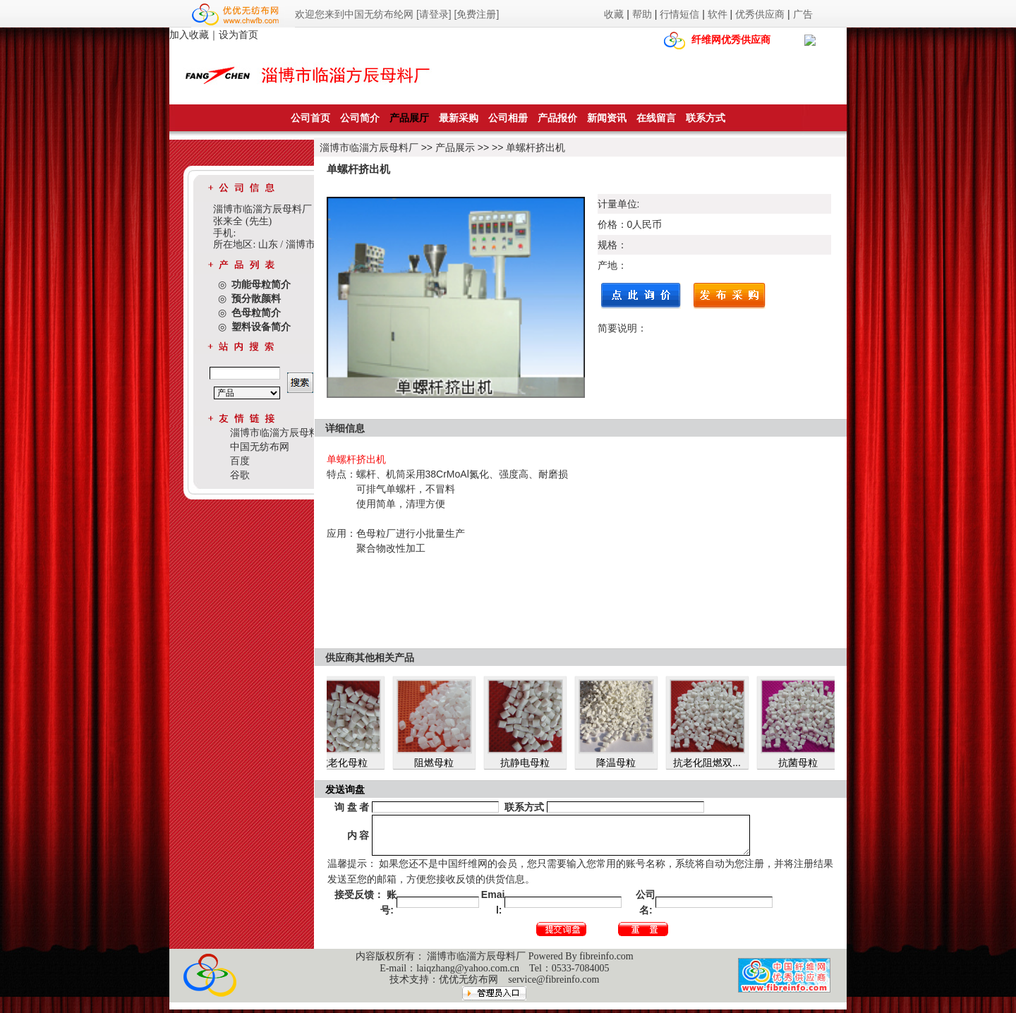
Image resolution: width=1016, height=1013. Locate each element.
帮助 (642, 14)
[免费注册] (477, 14)
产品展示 (455, 147)
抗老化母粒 (348, 762)
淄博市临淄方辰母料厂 (369, 147)
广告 (803, 14)
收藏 (614, 14)
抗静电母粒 (530, 762)
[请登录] (434, 14)
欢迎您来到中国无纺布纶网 (354, 14)
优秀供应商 (760, 14)
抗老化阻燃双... (712, 762)
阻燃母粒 (439, 762)
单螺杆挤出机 (535, 147)
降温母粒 (621, 762)
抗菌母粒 (803, 762)
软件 (717, 14)
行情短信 (679, 14)
